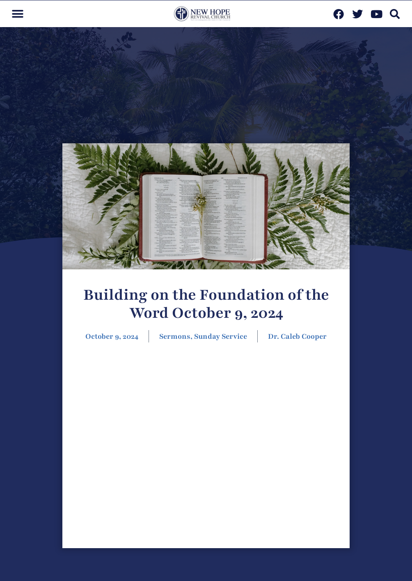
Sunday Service (220, 336)
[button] (17, 14)
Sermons (174, 336)
